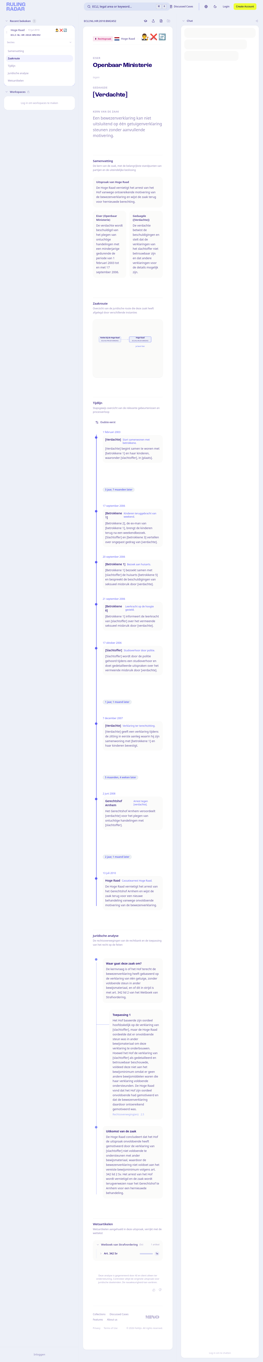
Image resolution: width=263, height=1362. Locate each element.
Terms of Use (111, 1328)
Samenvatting (16, 51)
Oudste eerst (105, 422)
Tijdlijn (11, 66)
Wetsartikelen (16, 80)
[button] (6, 32)
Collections (99, 1314)
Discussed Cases (119, 1314)
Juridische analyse (18, 73)
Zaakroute (14, 58)
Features (98, 1319)
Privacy (96, 1328)
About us (112, 1319)
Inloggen (39, 1354)
